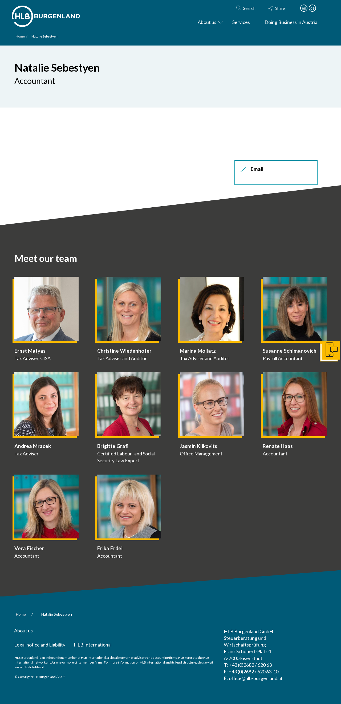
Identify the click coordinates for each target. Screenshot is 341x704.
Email (257, 169)
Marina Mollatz (198, 351)
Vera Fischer (29, 548)
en (304, 8)
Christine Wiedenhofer (124, 351)
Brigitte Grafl (112, 446)
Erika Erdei (110, 548)
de (312, 8)
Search (249, 8)
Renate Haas (278, 446)
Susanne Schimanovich (289, 351)
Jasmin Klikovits (198, 446)
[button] (281, 8)
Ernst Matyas (30, 351)
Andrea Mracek (32, 446)
